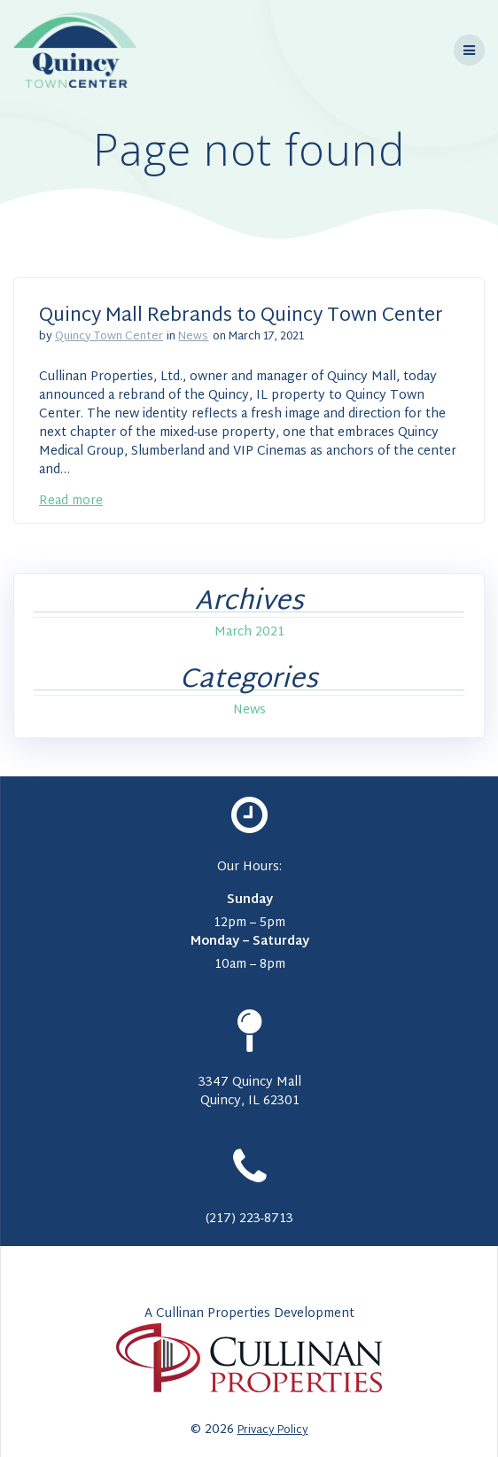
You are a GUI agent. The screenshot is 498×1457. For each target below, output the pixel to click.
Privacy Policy (272, 1430)
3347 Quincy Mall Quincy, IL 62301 (249, 1091)
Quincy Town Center (109, 337)
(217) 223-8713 (249, 1219)
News (193, 337)
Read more (71, 501)
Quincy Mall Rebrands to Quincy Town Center (241, 316)
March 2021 (249, 632)
